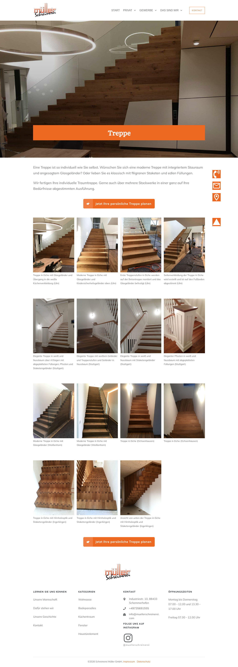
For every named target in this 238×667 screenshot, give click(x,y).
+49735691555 (139, 608)
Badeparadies (87, 608)
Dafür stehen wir (43, 608)
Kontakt (38, 625)
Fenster (83, 625)
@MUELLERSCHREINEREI (136, 645)
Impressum (129, 661)
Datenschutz (143, 661)
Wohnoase (85, 599)
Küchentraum (86, 616)
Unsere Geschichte (44, 616)
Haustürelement (88, 633)
